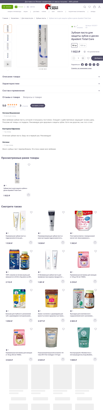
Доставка (36, 11)
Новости (60, 11)
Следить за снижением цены (81, 68)
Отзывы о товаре (11, 97)
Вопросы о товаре (32, 97)
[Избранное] (90, 7)
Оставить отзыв (37, 105)
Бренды (93, 11)
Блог (53, 11)
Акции (26, 11)
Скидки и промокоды (14, 11)
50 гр (74, 45)
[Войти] (99, 7)
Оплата (44, 11)
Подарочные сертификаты (77, 11)
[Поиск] (85, 7)
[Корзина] (94, 7)
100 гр (82, 45)
